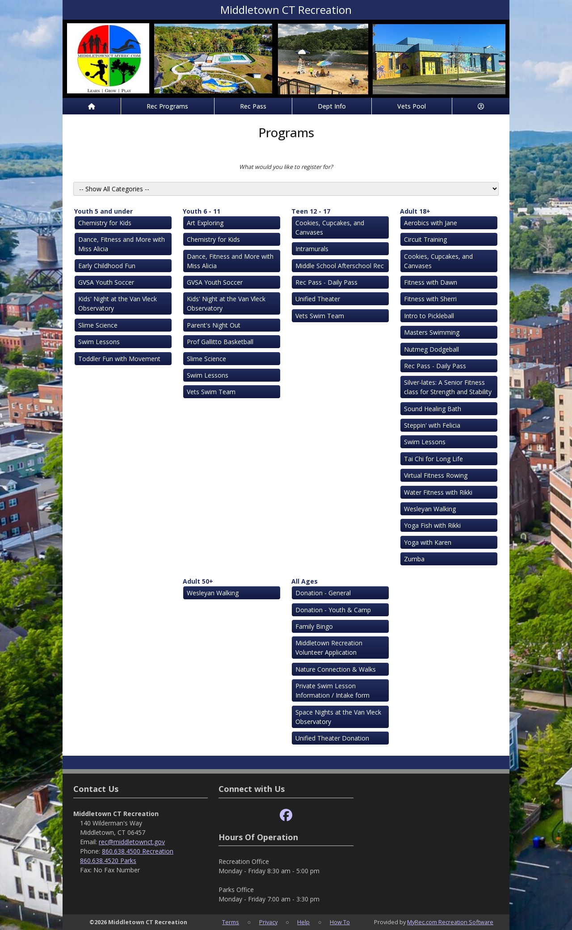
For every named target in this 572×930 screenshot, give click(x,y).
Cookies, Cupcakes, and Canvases (329, 227)
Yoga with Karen (427, 542)
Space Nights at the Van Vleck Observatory (338, 717)
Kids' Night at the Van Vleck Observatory (117, 303)
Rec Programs (167, 106)
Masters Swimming (431, 332)
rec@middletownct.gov (132, 841)
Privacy (268, 922)
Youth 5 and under (103, 211)
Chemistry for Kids (104, 223)
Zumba (414, 559)
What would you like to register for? (286, 167)
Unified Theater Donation (332, 738)
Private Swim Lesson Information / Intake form (332, 690)
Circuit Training (425, 239)
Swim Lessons (99, 341)
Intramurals (311, 248)
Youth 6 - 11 (201, 211)
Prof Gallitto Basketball (220, 341)
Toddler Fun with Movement (119, 358)
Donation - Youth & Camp (333, 610)
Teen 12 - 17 (310, 211)
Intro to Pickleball (429, 315)
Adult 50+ (198, 581)
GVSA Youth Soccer (106, 282)
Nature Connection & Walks (335, 669)
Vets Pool (411, 106)
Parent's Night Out (213, 325)
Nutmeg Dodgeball (431, 349)
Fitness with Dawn (430, 282)
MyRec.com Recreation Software (450, 922)
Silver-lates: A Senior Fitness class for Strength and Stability (448, 387)
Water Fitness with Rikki (438, 492)
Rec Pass (253, 106)
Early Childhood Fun (106, 265)
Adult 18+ (415, 211)
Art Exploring (205, 223)
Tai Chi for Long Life (433, 458)
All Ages (304, 581)
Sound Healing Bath (432, 408)
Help (303, 922)
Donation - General (323, 593)
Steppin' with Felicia (432, 425)
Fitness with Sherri (430, 299)
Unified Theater (317, 299)
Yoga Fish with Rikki (432, 525)
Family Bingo (314, 626)
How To (340, 922)
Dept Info (332, 106)
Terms (230, 922)
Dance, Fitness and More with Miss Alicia (121, 244)
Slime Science (98, 325)
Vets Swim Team (211, 391)
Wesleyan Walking (430, 509)
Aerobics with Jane (430, 223)
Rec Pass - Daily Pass (326, 282)
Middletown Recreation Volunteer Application (328, 647)
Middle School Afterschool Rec (339, 265)
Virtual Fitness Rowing (435, 475)
